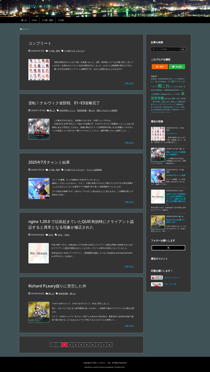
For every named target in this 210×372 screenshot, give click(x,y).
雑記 (163, 102)
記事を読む (129, 83)
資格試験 (166, 107)
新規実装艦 (82, 110)
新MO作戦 (167, 99)
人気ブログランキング (171, 277)
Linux (51, 234)
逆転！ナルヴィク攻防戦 (107, 110)
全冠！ (168, 102)
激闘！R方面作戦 (172, 110)
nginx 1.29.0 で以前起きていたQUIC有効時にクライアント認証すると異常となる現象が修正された (176, 199)
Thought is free (119, 367)
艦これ (52, 110)
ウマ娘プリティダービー (74, 51)
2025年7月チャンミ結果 (49, 162)
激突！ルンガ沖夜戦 (175, 79)
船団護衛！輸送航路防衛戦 (160, 79)
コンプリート (40, 43)
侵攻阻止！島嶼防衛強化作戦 (167, 90)
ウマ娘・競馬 (54, 51)
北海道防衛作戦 (158, 110)
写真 (165, 110)
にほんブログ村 (164, 284)
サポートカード (165, 112)
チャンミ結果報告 (94, 169)
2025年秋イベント (67, 110)
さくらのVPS (174, 87)
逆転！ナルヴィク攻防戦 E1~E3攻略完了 (64, 102)
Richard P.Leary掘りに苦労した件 (57, 285)
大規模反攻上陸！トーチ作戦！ (170, 94)
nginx (67, 234)
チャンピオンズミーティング (164, 104)
